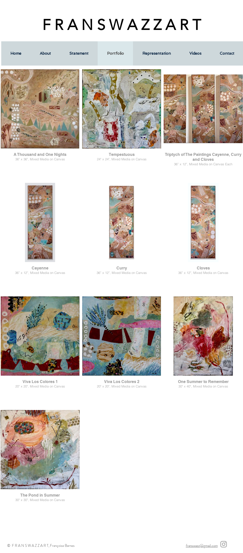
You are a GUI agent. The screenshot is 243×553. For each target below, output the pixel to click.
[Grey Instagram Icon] (223, 544)
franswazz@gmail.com (202, 545)
